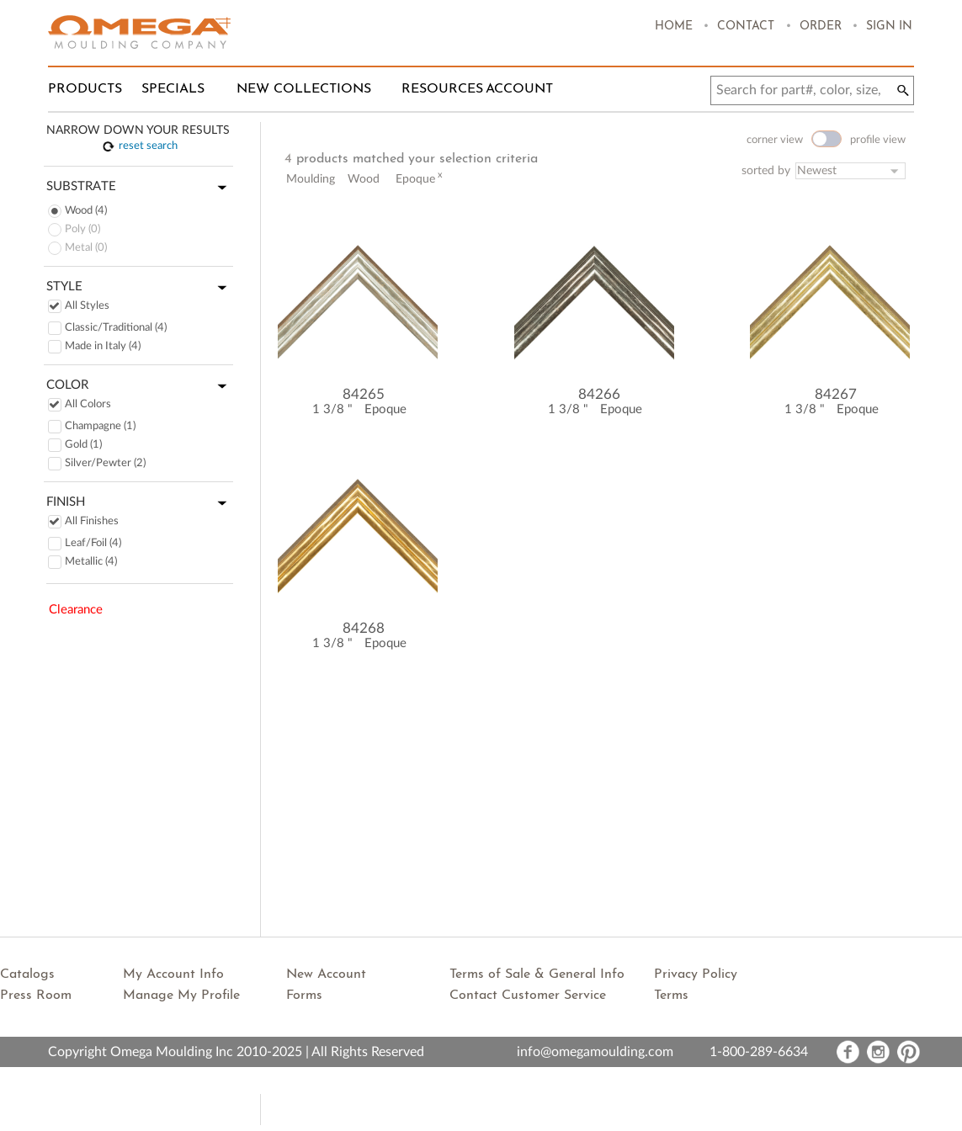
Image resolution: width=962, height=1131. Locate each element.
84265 (364, 394)
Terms (671, 995)
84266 (599, 394)
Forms (304, 995)
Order (821, 26)
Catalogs (27, 974)
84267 (836, 394)
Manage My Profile (181, 995)
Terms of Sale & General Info (537, 974)
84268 (364, 628)
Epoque (385, 409)
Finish (139, 503)
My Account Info (173, 974)
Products (85, 89)
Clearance (76, 609)
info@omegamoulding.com (595, 1052)
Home (674, 26)
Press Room (36, 995)
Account (519, 89)
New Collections (304, 89)
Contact (745, 26)
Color (139, 386)
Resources (442, 89)
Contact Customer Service (527, 995)
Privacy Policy (695, 974)
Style (139, 287)
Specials (173, 89)
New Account (326, 974)
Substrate (139, 187)
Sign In (889, 26)
